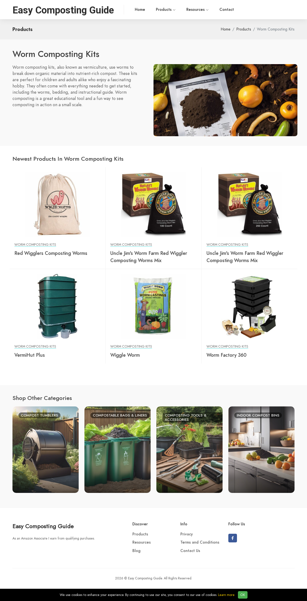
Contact (217, 9)
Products (156, 9)
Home (130, 9)
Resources (188, 9)
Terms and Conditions (199, 542)
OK (242, 595)
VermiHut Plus (29, 355)
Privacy (186, 534)
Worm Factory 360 (227, 355)
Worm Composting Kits (35, 244)
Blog (136, 550)
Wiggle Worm (125, 355)
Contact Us (190, 550)
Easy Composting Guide (43, 526)
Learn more (226, 595)
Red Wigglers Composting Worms (50, 253)
